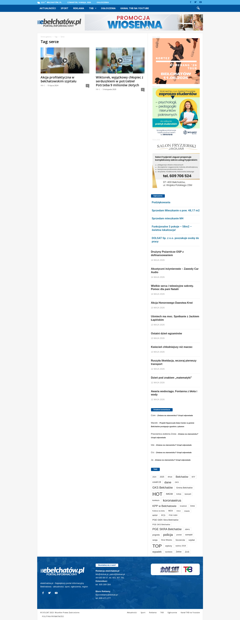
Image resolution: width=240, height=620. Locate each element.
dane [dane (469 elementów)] (167, 482)
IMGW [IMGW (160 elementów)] (169, 493)
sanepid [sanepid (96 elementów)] (188, 534)
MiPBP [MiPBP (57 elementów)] (155, 515)
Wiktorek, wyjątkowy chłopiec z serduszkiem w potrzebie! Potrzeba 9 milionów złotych (119, 81)
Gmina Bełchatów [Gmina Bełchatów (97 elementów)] (184, 487)
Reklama (78, 8)
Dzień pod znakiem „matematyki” (171, 377)
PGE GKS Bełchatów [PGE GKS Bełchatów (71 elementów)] (161, 524)
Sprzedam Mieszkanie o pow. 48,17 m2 (176, 210)
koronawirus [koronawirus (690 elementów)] (172, 500)
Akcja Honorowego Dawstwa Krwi (172, 302)
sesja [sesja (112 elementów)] (155, 540)
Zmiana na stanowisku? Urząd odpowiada (175, 415)
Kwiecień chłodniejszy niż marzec (172, 347)
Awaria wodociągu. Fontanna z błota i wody (174, 393)
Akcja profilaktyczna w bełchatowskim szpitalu (58, 79)
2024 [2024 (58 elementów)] (154, 477)
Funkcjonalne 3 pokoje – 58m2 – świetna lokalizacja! (172, 228)
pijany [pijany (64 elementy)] (187, 529)
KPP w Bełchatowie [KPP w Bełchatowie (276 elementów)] (164, 506)
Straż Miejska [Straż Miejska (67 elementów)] (166, 540)
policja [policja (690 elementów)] (168, 534)
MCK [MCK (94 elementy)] (170, 511)
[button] (198, 8)
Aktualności (48, 8)
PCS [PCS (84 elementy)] (163, 515)
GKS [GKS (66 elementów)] (177, 482)
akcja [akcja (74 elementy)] (170, 477)
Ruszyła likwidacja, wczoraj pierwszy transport (173, 362)
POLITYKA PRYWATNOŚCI (53, 616)
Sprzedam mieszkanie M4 (167, 218)
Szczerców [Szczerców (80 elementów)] (180, 540)
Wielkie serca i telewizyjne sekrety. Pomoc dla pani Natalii (172, 287)
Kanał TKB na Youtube (134, 8)
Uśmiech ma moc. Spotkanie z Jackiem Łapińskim (175, 318)
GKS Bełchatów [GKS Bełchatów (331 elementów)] (162, 487)
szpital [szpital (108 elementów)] (192, 540)
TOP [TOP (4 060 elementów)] (157, 546)
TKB (92, 8)
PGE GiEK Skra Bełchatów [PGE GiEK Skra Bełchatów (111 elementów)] (165, 520)
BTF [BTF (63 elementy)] (193, 477)
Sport (64, 8)
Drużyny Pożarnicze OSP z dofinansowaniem (167, 253)
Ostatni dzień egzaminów (166, 333)
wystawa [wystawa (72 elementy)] (168, 552)
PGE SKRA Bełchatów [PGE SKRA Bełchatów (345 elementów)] (167, 529)
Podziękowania (161, 202)
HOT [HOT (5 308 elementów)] (157, 494)
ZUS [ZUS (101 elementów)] (187, 552)
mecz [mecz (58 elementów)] (179, 511)
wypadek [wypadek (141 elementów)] (157, 551)
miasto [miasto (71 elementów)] (187, 511)
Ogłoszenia (103, 2)
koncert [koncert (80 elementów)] (188, 494)
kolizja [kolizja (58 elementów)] (178, 494)
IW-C (43, 85)
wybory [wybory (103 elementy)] (168, 546)
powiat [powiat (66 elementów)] (179, 535)
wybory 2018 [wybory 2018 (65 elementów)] (181, 546)
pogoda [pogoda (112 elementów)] (156, 535)
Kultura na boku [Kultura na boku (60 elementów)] (158, 511)
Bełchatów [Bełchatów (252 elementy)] (182, 476)
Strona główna (46, 37)
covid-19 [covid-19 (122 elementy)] (156, 482)
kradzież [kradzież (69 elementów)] (183, 506)
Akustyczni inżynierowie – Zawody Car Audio (175, 270)
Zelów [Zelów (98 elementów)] (179, 551)
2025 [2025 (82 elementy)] (162, 477)
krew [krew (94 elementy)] (192, 506)
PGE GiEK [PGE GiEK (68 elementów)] (173, 515)
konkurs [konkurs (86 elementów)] (155, 500)
